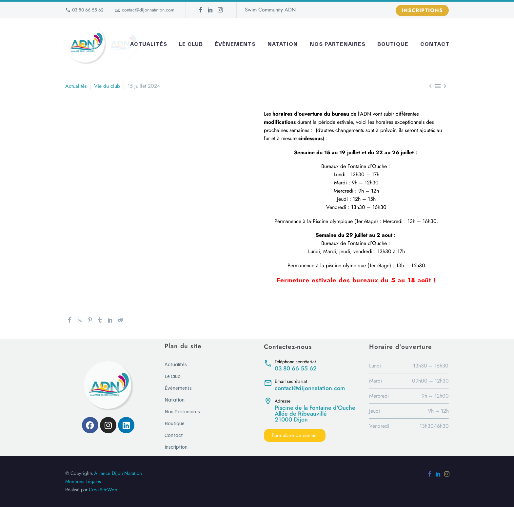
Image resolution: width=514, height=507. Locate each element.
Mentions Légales (83, 481)
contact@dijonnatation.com (148, 10)
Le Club (191, 43)
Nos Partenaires (338, 43)
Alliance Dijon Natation (118, 473)
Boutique (392, 43)
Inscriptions (422, 10)
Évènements (235, 43)
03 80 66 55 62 (88, 10)
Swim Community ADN (270, 9)
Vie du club (107, 86)
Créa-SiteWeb (103, 489)
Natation (282, 43)
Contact (434, 43)
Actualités (148, 43)
